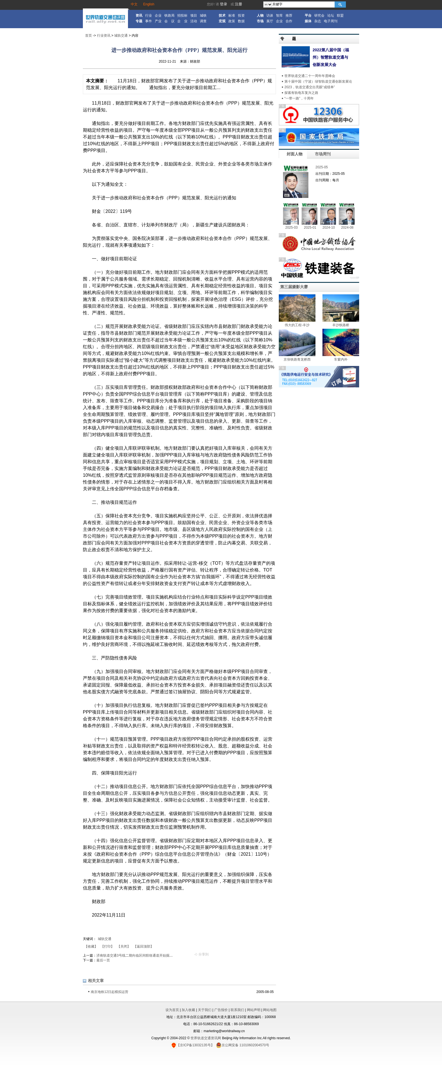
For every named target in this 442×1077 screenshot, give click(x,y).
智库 (279, 15)
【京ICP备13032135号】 (192, 1045)
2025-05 (321, 167)
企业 (158, 15)
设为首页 (172, 1010)
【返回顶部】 (143, 946)
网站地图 (270, 1010)
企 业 (182, 21)
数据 (241, 21)
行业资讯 (104, 35)
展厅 (269, 21)
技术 (222, 15)
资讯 (139, 15)
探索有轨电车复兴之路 (301, 93)
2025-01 (310, 227)
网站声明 (253, 1010)
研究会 (319, 15)
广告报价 (221, 1010)
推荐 (289, 15)
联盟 (340, 15)
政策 (231, 21)
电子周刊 (330, 21)
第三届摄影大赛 (294, 286)
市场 (260, 21)
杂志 (317, 21)
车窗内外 (341, 359)
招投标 (182, 15)
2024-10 (328, 227)
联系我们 (237, 1010)
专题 (139, 21)
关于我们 (204, 1010)
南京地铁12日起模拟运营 (109, 992)
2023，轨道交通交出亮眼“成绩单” (309, 87)
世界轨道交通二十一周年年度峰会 (309, 76)
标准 (231, 15)
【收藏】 (91, 946)
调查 (203, 21)
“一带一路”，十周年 (299, 98)
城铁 (203, 15)
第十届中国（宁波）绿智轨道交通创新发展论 (318, 81)
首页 (88, 35)
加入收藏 (188, 1010)
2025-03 (291, 227)
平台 (308, 15)
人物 (260, 15)
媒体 (308, 21)
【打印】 (107, 946)
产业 (158, 21)
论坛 (330, 15)
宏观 (222, 21)
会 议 (169, 21)
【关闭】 (124, 946)
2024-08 (347, 227)
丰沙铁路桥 (340, 325)
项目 (193, 15)
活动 (193, 21)
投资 (241, 15)
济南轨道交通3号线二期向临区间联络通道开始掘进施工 (138, 955)
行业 (148, 15)
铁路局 (169, 15)
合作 (289, 21)
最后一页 (103, 960)
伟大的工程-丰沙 (297, 325)
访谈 (269, 15)
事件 (148, 21)
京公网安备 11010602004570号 (242, 1045)
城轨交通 (121, 35)
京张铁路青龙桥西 (297, 359)
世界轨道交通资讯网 (206, 1038)
